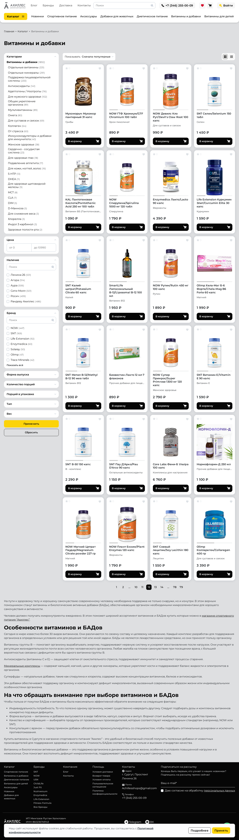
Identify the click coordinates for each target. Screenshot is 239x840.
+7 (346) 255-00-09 (134, 797)
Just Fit (38, 787)
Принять (221, 830)
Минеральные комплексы (22, 665)
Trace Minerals (22, 359)
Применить (31, 423)
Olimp (17, 354)
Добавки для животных (116, 16)
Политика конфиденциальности (104, 792)
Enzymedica (21, 344)
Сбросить (31, 432)
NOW (17, 328)
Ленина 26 (21, 274)
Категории (14, 56)
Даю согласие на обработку (200, 790)
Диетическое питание (152, 16)
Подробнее (199, 830)
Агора (18, 280)
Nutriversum (40, 791)
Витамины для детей (219, 16)
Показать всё (15, 365)
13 (155, 587)
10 (136, 587)
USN (36, 779)
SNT (16, 333)
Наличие (13, 260)
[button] (89, 56)
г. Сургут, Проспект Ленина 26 (135, 776)
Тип (9, 404)
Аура (17, 285)
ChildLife (38, 783)
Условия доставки (102, 771)
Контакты (84, 5)
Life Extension (23, 338)
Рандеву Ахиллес (26, 301)
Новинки (37, 16)
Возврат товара (101, 775)
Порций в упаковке (20, 394)
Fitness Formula (42, 803)
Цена (10, 239)
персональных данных (219, 790)
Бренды (48, 5)
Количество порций (21, 384)
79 (181, 587)
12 (149, 587)
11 (142, 587)
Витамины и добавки (186, 16)
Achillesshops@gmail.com (139, 788)
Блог (34, 5)
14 (161, 587)
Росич (18, 296)
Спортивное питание (62, 16)
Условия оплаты (101, 779)
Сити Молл (21, 290)
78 (174, 587)
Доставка (65, 5)
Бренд (11, 313)
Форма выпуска (18, 374)
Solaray (18, 349)
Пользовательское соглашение (102, 785)
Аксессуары (88, 16)
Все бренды (40, 807)
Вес (9, 413)
